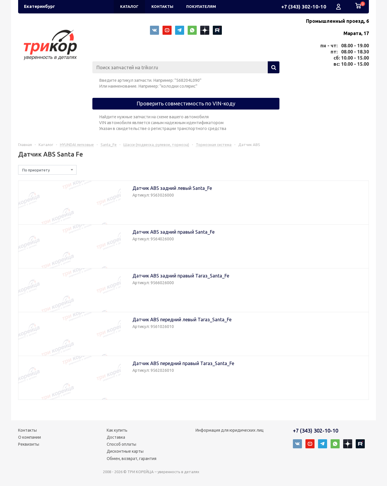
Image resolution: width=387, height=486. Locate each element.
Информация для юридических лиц (230, 430)
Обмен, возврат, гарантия (131, 458)
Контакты (27, 430)
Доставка (116, 437)
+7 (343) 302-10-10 (303, 6)
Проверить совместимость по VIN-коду (186, 103)
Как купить (117, 430)
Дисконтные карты (125, 451)
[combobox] (47, 170)
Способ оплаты (121, 444)
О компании (29, 437)
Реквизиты (28, 444)
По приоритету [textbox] (36, 170)
